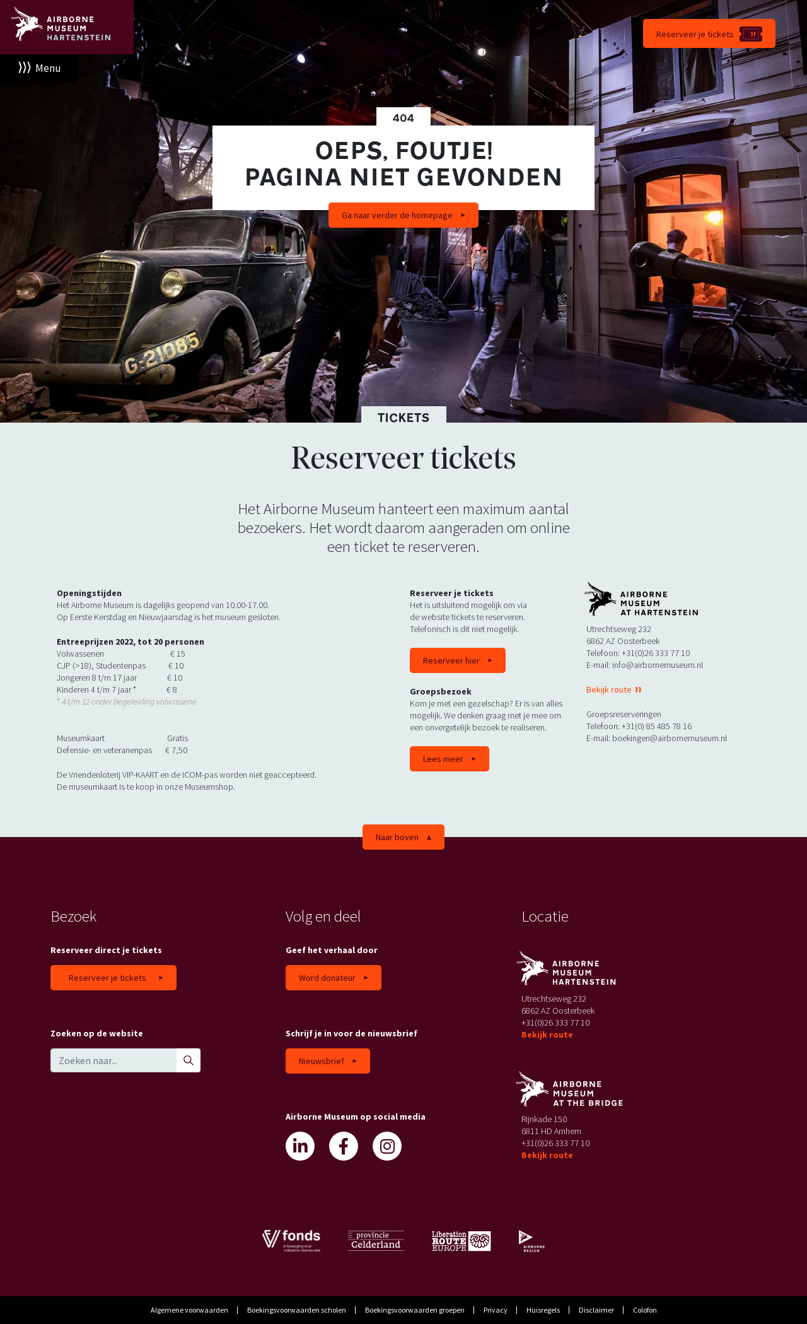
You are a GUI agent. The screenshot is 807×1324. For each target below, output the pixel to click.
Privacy (496, 1310)
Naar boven (397, 837)
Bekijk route (610, 689)
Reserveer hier (451, 660)
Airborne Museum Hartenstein (67, 27)
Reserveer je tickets (695, 34)
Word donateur (327, 977)
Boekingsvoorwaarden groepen (415, 1310)
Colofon (645, 1310)
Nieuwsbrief (321, 1061)
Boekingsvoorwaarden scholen (296, 1310)
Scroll (403, 261)
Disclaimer (596, 1310)
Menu (48, 68)
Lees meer (443, 759)
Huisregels (543, 1310)
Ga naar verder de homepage (397, 215)
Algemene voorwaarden (189, 1310)
